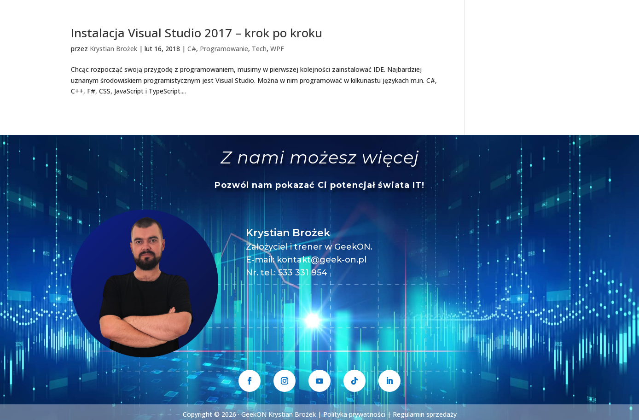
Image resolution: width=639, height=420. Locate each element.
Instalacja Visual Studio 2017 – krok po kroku (196, 32)
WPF (277, 48)
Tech (259, 48)
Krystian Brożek (113, 48)
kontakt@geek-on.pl (321, 260)
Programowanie (224, 48)
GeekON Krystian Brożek (278, 414)
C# (191, 48)
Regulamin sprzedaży (425, 414)
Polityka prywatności (354, 414)
